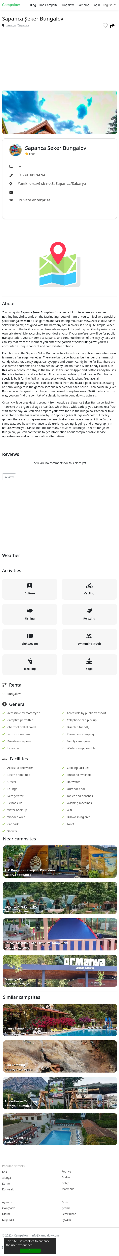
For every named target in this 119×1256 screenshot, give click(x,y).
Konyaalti (8, 1189)
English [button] (108, 5)
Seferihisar (69, 1214)
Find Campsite (48, 5)
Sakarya (11, 25)
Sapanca (23, 25)
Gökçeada (8, 1208)
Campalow (11, 5)
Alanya (6, 1178)
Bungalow (67, 5)
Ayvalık (66, 1220)
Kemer (6, 1183)
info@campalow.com (45, 1235)
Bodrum (67, 1177)
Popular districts (13, 1166)
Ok (30, 1250)
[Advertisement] (59, 60)
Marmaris (68, 1189)
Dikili (65, 1202)
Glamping (83, 5)
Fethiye (66, 1171)
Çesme (66, 1208)
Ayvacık (7, 1202)
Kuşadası (8, 1220)
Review (9, 477)
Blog (33, 5)
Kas (4, 1172)
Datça (65, 1183)
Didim (6, 1214)
